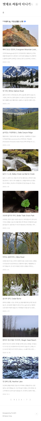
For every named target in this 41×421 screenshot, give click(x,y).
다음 (30, 399)
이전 (11, 399)
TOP (36, 414)
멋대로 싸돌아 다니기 (17, 4)
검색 (31, 4)
